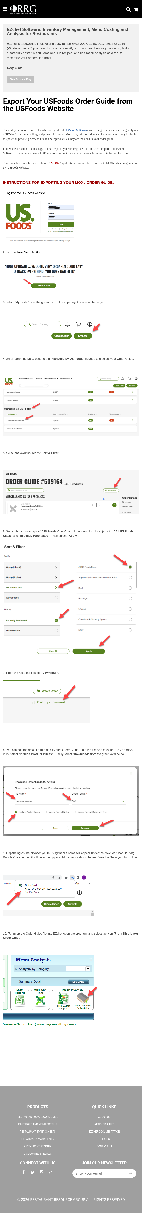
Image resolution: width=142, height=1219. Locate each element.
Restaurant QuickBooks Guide (38, 1116)
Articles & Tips (104, 1124)
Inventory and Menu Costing (37, 1124)
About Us (104, 1116)
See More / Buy (20, 79)
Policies (104, 1138)
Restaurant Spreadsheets (38, 1131)
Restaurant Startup (38, 1146)
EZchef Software (76, 130)
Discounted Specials (38, 1153)
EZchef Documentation (104, 1131)
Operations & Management (38, 1138)
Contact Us (104, 1146)
